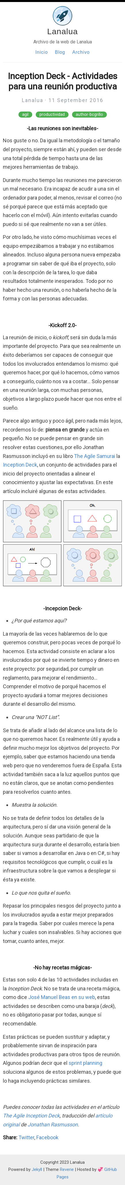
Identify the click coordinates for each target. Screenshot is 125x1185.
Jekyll (37, 1169)
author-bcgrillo (89, 114)
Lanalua (62, 31)
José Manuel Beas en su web (61, 997)
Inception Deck (20, 465)
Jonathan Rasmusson (53, 1124)
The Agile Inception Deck (31, 1116)
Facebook (47, 1137)
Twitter (26, 1137)
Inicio (41, 52)
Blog (60, 52)
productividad (52, 114)
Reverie (67, 1169)
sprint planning (85, 1063)
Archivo (81, 52)
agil (25, 114)
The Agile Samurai (94, 456)
